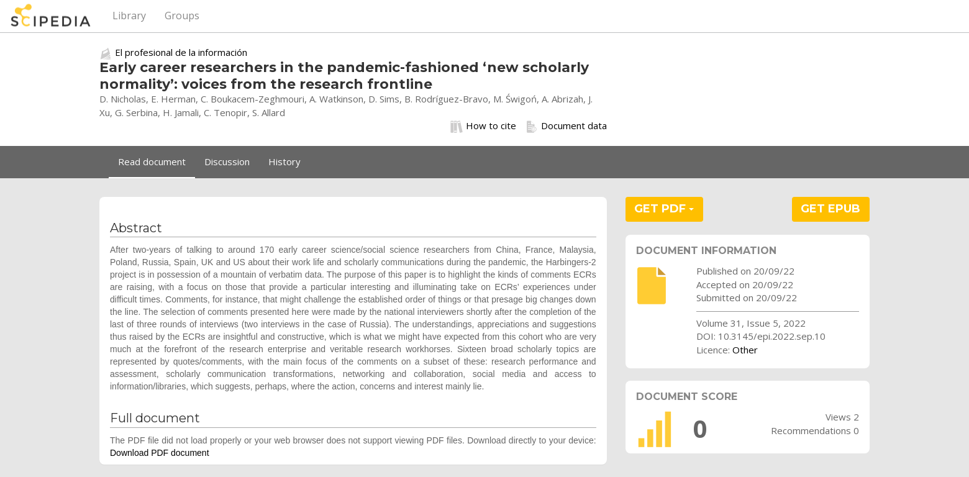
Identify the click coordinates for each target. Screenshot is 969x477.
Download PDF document (159, 453)
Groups (182, 15)
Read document (152, 161)
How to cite (483, 126)
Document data (566, 126)
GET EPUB (830, 209)
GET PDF (664, 209)
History (284, 161)
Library (129, 15)
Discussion (227, 161)
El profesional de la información (181, 52)
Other (745, 349)
